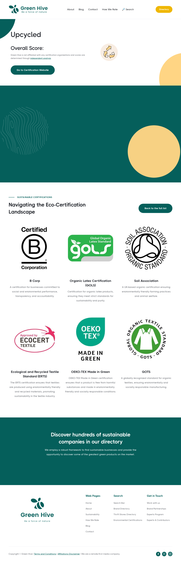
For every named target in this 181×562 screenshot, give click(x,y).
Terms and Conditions (45, 554)
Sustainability (92, 514)
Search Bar (119, 503)
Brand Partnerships (156, 509)
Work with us (153, 503)
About (70, 9)
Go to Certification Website (33, 70)
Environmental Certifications (128, 520)
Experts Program (155, 514)
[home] (29, 9)
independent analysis (40, 58)
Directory (164, 9)
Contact (93, 9)
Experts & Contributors (158, 520)
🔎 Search (128, 9)
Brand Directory (122, 509)
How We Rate (110, 9)
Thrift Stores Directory (125, 514)
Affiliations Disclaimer (69, 554)
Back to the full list (155, 208)
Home (89, 503)
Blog (81, 9)
